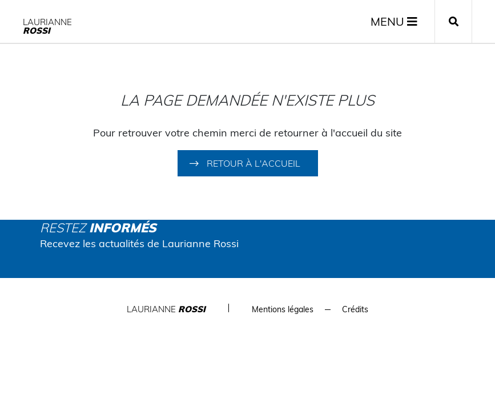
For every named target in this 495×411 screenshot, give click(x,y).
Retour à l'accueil (253, 163)
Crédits (355, 309)
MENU (394, 21)
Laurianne (47, 26)
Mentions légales (282, 309)
